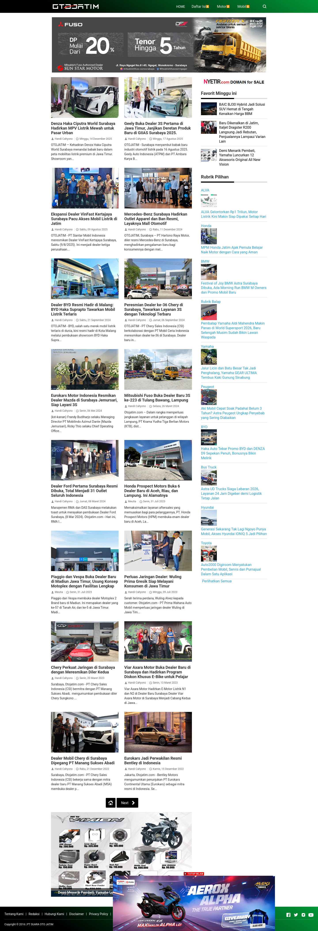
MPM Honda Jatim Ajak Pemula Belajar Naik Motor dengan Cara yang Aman (232, 249)
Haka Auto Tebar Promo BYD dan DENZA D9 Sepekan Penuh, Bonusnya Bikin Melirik (233, 453)
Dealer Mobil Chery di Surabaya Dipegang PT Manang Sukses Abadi (83, 760)
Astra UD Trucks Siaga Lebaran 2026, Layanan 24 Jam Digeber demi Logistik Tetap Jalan (231, 493)
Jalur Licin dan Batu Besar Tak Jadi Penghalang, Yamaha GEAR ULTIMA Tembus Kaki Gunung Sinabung (229, 373)
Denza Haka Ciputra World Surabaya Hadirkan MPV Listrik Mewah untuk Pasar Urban (83, 128)
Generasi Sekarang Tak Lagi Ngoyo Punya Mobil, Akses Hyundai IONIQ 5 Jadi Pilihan (234, 531)
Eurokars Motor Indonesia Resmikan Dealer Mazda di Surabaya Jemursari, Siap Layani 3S (84, 400)
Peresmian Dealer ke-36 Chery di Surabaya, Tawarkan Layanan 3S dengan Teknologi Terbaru (153, 309)
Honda (206, 226)
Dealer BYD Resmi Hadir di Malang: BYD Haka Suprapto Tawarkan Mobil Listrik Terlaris (83, 309)
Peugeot (207, 387)
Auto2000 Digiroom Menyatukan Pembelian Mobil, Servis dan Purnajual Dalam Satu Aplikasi (231, 569)
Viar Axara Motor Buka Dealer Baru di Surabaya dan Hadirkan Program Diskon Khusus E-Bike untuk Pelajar (157, 672)
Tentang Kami (13, 914)
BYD (204, 427)
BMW (205, 261)
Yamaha (207, 346)
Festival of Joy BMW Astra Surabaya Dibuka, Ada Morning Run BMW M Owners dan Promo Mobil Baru (234, 288)
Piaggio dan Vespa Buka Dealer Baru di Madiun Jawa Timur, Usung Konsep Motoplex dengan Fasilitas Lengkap (84, 581)
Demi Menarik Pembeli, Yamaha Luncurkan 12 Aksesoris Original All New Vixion (239, 157)
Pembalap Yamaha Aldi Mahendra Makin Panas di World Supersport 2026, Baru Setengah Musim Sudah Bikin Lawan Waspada (233, 330)
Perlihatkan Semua (217, 581)
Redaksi (34, 914)
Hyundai (207, 507)
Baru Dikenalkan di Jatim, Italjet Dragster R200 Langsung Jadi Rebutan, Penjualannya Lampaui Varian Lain (242, 132)
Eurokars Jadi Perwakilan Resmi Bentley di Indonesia (153, 760)
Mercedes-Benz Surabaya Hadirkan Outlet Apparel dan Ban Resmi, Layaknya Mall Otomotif (155, 219)
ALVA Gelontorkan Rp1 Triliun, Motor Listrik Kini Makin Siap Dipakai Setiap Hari (233, 214)
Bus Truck (208, 467)
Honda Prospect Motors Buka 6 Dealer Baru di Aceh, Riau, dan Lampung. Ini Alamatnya (152, 491)
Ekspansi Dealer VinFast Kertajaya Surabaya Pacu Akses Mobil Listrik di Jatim (84, 219)
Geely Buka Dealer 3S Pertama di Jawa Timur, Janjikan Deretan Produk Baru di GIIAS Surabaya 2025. (157, 128)
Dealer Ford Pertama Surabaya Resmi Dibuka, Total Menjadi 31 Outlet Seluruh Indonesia (84, 491)
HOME (180, 6)
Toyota (206, 543)
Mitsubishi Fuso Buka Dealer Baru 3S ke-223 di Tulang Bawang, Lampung (157, 397)
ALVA (205, 190)
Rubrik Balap (211, 302)
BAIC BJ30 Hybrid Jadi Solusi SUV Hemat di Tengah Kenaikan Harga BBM (242, 109)
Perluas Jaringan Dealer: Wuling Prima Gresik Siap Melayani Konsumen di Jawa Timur (153, 581)
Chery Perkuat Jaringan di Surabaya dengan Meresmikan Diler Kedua (83, 669)
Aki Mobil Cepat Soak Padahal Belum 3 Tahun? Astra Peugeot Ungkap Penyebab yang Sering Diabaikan (233, 413)
